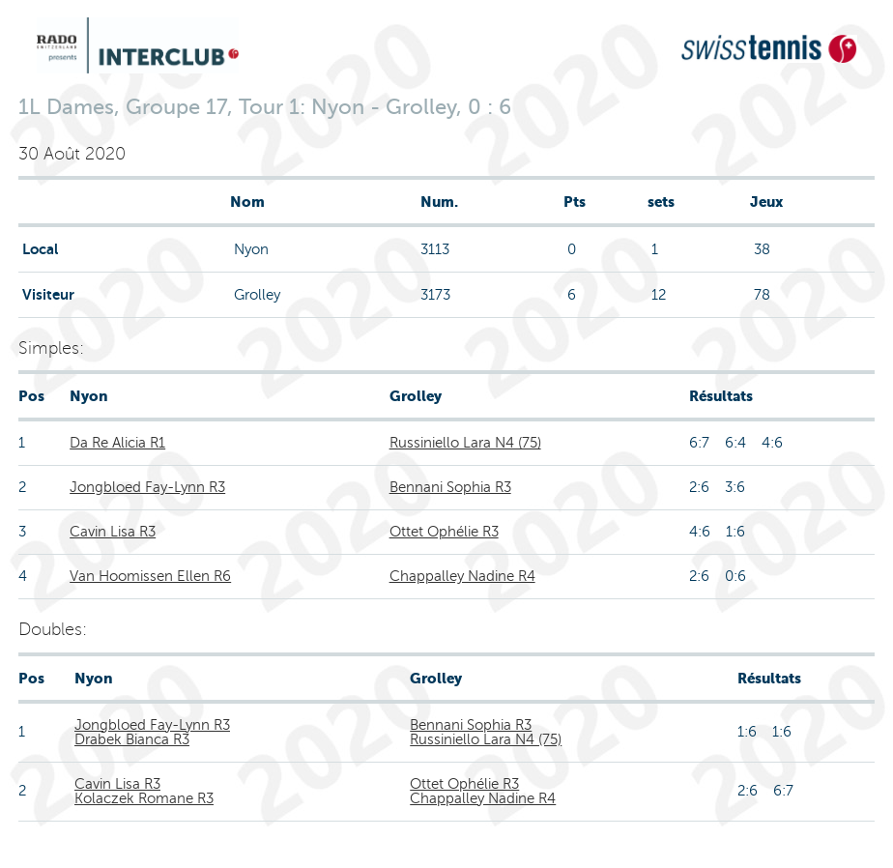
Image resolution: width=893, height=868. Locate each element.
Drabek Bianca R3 (131, 739)
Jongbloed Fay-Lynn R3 (147, 487)
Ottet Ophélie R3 (444, 531)
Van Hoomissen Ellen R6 (150, 576)
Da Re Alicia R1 (117, 442)
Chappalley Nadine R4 (462, 576)
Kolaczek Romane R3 (144, 798)
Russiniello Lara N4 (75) (465, 442)
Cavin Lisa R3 (113, 531)
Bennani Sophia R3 (450, 487)
